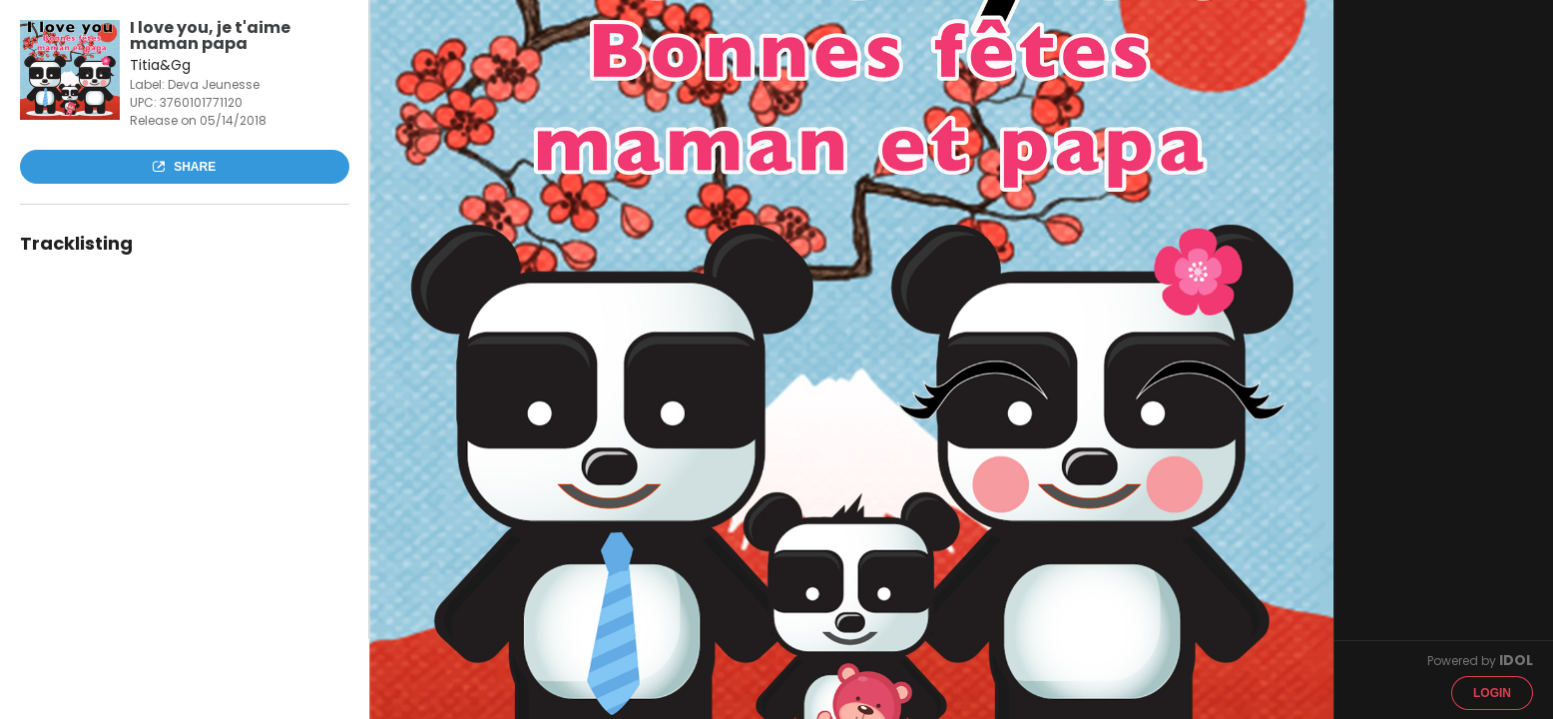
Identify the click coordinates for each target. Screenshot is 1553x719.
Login (1492, 693)
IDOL (1516, 660)
